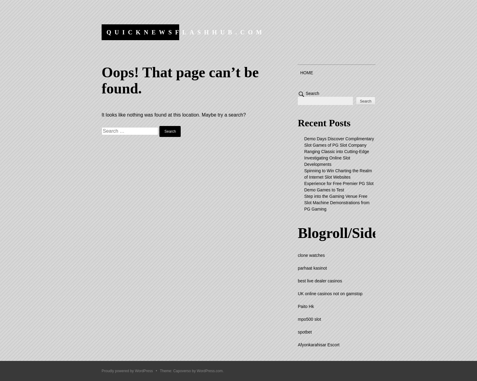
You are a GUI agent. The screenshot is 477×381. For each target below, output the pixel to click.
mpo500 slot (309, 319)
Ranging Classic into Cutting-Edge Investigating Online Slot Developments (336, 158)
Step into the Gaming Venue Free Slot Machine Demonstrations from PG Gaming (337, 202)
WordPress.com (210, 371)
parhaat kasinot (312, 268)
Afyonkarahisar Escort (318, 344)
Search (312, 93)
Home (306, 72)
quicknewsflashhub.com (185, 32)
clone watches (311, 255)
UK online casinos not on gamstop (330, 293)
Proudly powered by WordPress (127, 371)
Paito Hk (306, 306)
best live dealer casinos (320, 280)
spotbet (305, 332)
